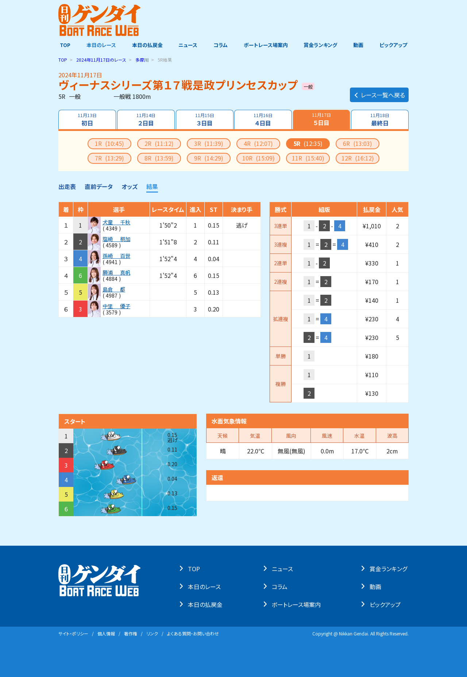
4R (258, 143)
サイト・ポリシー (73, 633)
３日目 (204, 119)
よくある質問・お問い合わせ (193, 633)
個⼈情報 (106, 633)
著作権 (130, 633)
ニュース (187, 45)
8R (159, 158)
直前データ (99, 186)
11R (308, 158)
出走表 (67, 186)
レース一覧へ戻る (379, 93)
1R (109, 143)
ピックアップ (395, 45)
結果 (152, 186)
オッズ (129, 186)
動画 (359, 45)
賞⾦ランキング (390, 568)
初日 (87, 119)
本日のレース (100, 45)
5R (308, 143)
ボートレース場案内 (266, 45)
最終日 (380, 119)
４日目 (263, 119)
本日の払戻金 (146, 45)
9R (208, 158)
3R (208, 143)
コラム (220, 45)
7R (109, 158)
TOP (63, 45)
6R (357, 143)
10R (258, 158)
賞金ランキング (321, 45)
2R (159, 143)
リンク (152, 633)
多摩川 (141, 60)
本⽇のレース (205, 586)
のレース (101, 60)
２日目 (145, 119)
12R (357, 158)
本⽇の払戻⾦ (206, 604)
